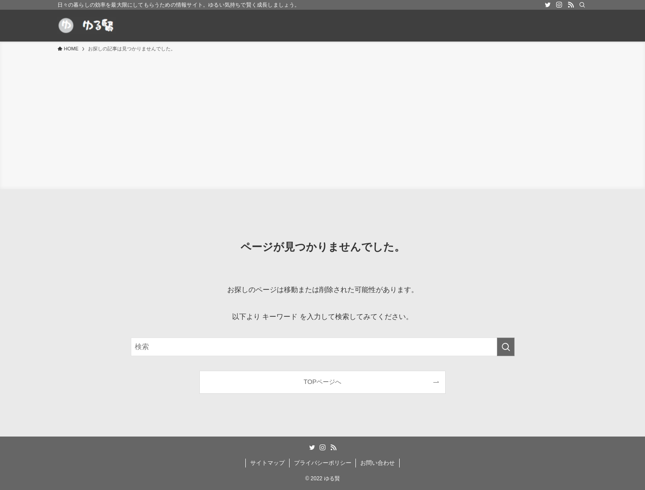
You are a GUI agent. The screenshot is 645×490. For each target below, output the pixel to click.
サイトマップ (267, 463)
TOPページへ (322, 381)
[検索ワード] (323, 347)
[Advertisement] (322, 119)
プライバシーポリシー (322, 463)
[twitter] (547, 5)
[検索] (582, 5)
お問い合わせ (377, 463)
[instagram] (559, 5)
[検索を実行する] (506, 347)
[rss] (570, 5)
